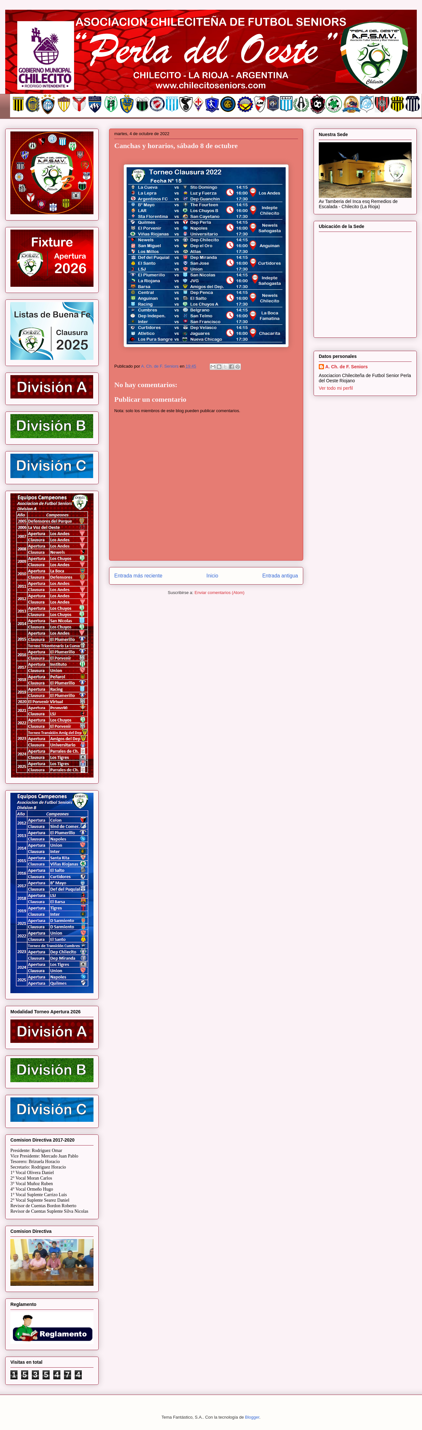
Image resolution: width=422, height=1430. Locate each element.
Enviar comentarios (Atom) (219, 592)
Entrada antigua (280, 575)
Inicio (212, 575)
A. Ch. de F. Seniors (346, 366)
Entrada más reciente (138, 575)
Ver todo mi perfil (336, 388)
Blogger (252, 1417)
